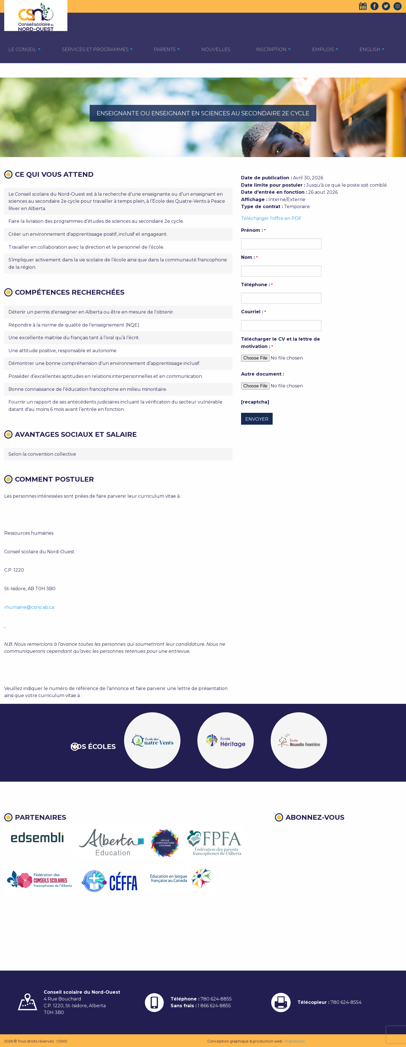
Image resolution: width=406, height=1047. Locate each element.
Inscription (271, 49)
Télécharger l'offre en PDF (271, 218)
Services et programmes (95, 49)
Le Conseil (22, 49)
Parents (165, 49)
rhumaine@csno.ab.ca (29, 607)
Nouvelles (215, 49)
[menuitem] (22, 49)
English (369, 49)
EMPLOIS (323, 49)
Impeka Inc (295, 1041)
